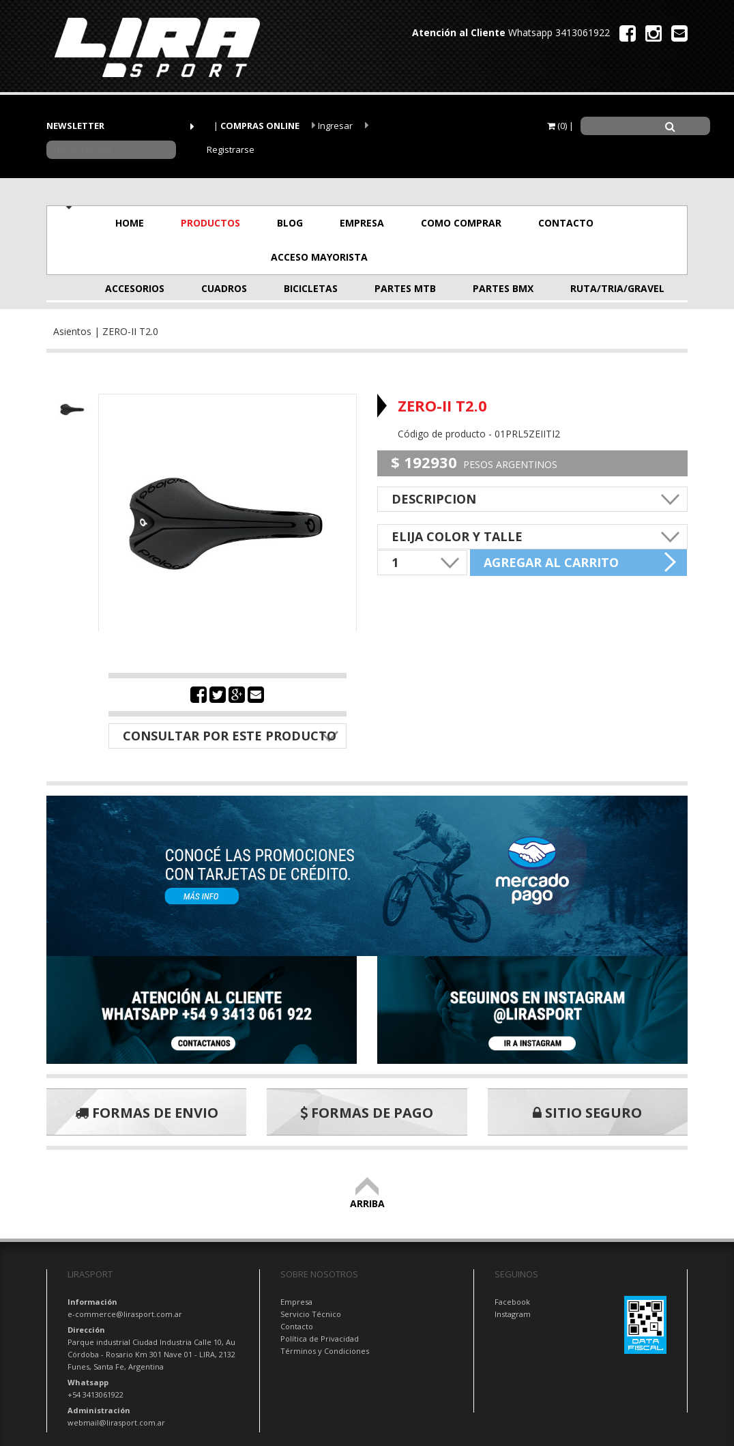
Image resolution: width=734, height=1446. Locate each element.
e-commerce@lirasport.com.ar (125, 1314)
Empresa (296, 1302)
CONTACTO (565, 222)
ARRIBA (367, 1197)
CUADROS (224, 288)
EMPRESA (362, 222)
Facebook (512, 1302)
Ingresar (332, 125)
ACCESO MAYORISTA (319, 256)
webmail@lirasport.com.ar (116, 1422)
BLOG (290, 222)
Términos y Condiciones (324, 1351)
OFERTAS (438, 256)
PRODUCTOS (210, 222)
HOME (129, 222)
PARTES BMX (503, 288)
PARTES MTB (405, 288)
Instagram (513, 1314)
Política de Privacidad (319, 1338)
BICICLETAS (311, 288)
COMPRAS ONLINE (259, 125)
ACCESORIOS (134, 288)
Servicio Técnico (310, 1314)
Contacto (296, 1326)
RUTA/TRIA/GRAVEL (604, 288)
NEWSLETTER (75, 125)
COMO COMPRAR (461, 222)
